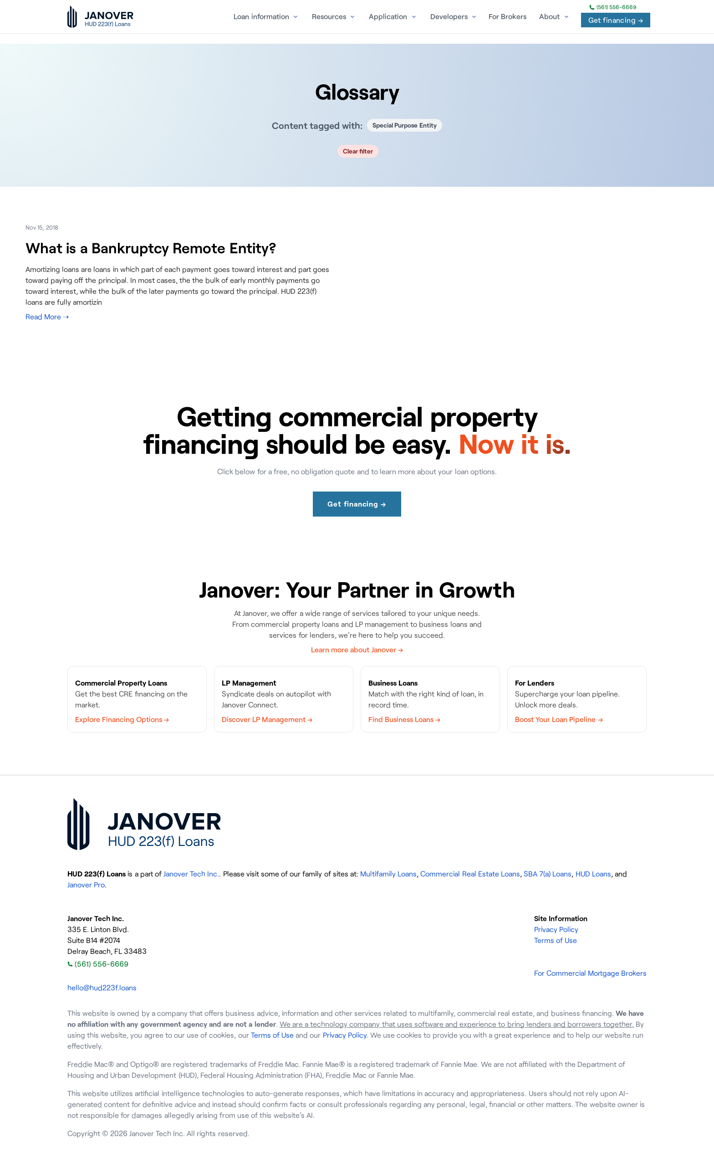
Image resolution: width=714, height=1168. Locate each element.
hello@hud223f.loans (102, 988)
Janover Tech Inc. (191, 874)
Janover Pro (86, 885)
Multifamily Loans (388, 874)
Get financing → (615, 20)
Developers (449, 16)
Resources (329, 16)
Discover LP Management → (267, 719)
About (549, 16)
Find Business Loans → (404, 719)
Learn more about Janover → (357, 650)
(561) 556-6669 (613, 7)
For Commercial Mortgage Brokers (590, 973)
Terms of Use (555, 940)
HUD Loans (593, 874)
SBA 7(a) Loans (547, 874)
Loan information (261, 16)
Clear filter (358, 151)
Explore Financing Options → (122, 719)
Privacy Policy (556, 929)
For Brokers (507, 16)
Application (388, 16)
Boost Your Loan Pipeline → (559, 719)
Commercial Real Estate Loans (470, 874)
